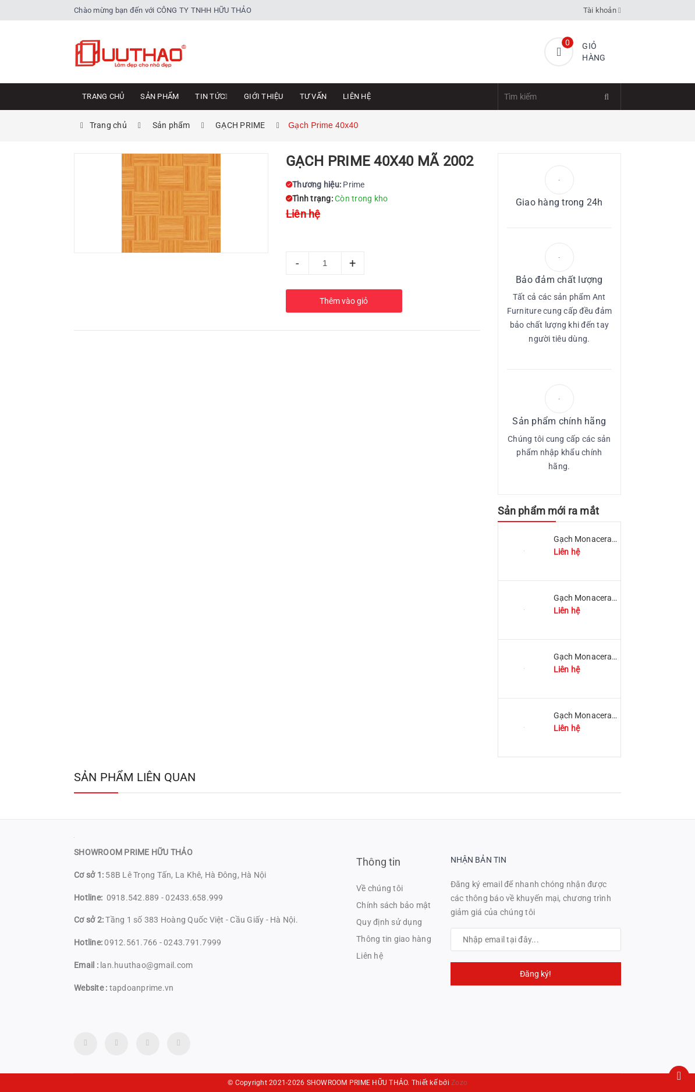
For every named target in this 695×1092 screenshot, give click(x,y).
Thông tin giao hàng (393, 939)
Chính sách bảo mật (393, 905)
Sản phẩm (159, 96)
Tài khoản (602, 10)
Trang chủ (103, 96)
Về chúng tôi (379, 888)
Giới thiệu (263, 96)
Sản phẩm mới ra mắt (548, 511)
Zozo (459, 1083)
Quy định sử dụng (389, 922)
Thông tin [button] (378, 862)
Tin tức (211, 96)
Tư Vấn (313, 96)
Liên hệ (357, 96)
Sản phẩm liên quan (135, 777)
